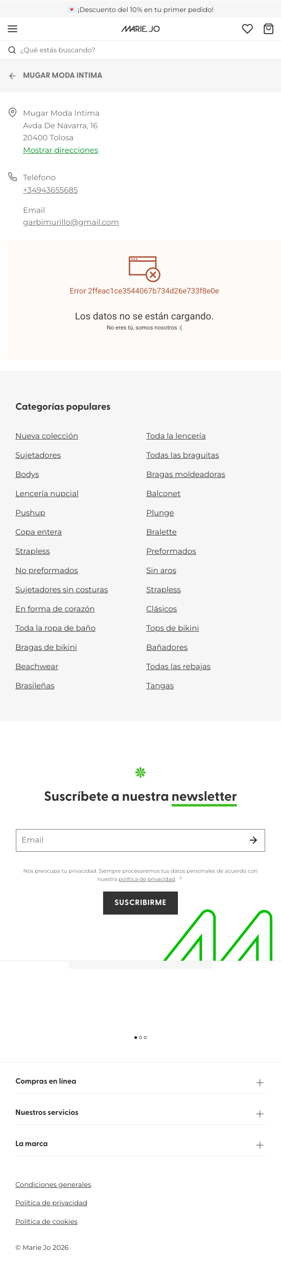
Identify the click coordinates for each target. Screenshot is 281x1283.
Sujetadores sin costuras (61, 590)
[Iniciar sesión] (247, 28)
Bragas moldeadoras (185, 474)
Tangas (160, 686)
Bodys (27, 474)
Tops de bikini (172, 628)
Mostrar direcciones (60, 150)
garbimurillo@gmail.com (71, 222)
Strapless (32, 551)
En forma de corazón (55, 609)
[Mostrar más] (181, 878)
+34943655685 (50, 190)
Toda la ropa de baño (55, 628)
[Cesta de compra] (268, 28)
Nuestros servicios (140, 1114)
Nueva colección (46, 436)
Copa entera (38, 532)
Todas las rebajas (178, 667)
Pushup (30, 513)
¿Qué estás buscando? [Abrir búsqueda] (51, 50)
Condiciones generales (53, 1184)
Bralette (161, 532)
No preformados (46, 570)
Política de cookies (46, 1221)
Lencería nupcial (47, 494)
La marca (140, 1145)
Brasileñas (34, 686)
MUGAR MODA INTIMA (55, 76)
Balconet (163, 494)
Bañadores (166, 647)
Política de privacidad (51, 1202)
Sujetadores (38, 455)
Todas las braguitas (182, 455)
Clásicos (161, 609)
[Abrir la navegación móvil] (12, 28)
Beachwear (37, 667)
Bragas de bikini (46, 647)
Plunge (160, 513)
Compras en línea (140, 1082)
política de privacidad (146, 879)
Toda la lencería (176, 436)
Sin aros (161, 570)
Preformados (171, 551)
